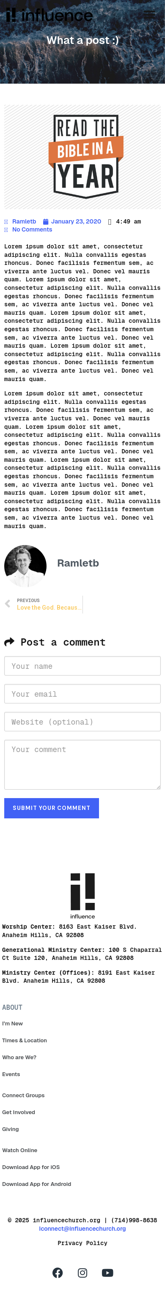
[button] (149, 14)
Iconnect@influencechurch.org (82, 1228)
